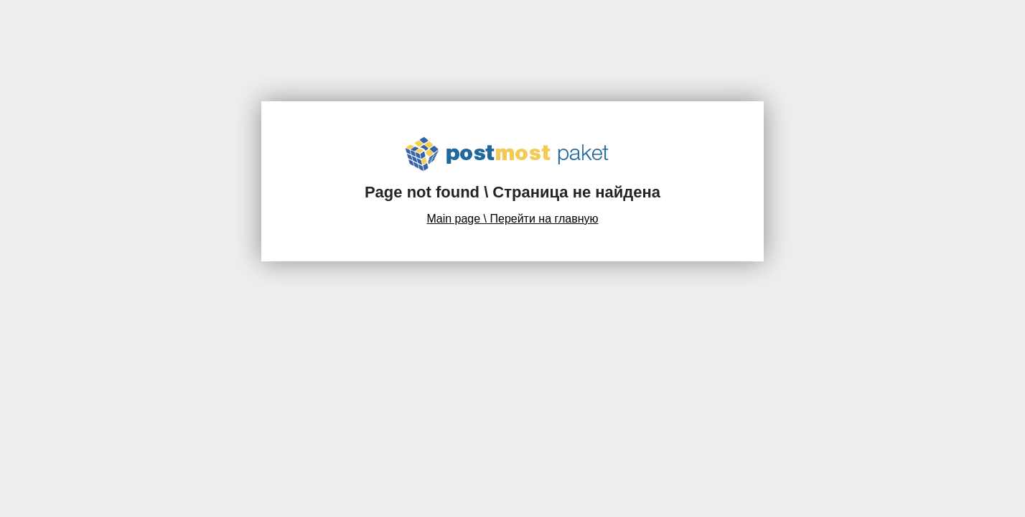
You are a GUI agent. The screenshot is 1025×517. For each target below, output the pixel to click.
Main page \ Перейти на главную (512, 219)
